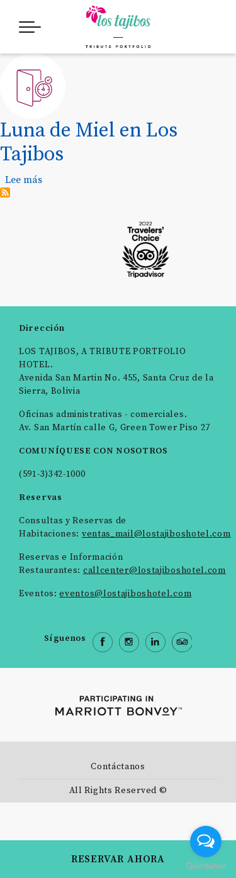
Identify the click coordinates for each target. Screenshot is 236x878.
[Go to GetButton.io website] (206, 865)
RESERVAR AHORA (118, 859)
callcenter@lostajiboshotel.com (154, 570)
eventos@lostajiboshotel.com (125, 593)
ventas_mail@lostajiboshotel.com (156, 534)
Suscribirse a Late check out (5, 192)
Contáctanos (118, 766)
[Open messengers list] (206, 841)
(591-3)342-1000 (52, 474)
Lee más (23, 180)
